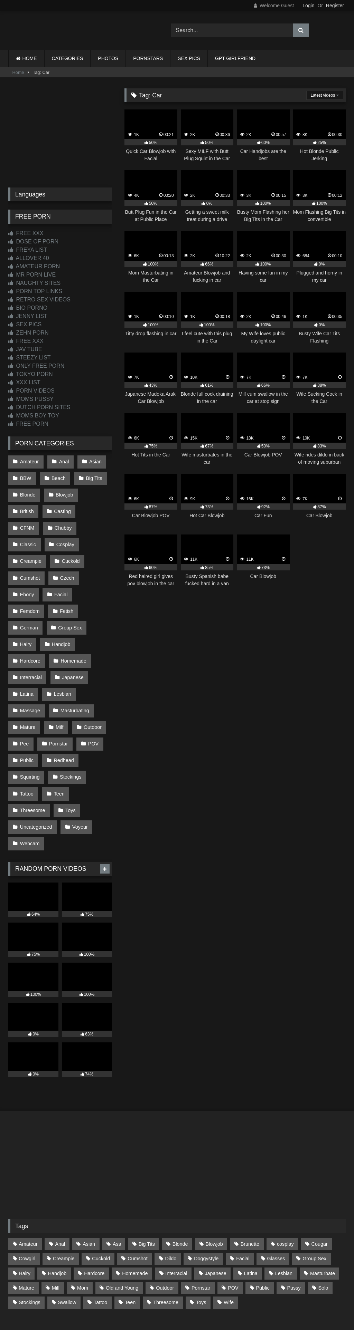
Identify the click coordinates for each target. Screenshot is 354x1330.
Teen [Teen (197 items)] (130, 1240)
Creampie (67, 534)
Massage (30, 665)
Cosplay (29, 534)
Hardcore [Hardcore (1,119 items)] (94, 1211)
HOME (29, 58)
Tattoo (26, 738)
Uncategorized (36, 768)
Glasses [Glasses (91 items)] (276, 1196)
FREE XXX (26, 233)
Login (308, 5)
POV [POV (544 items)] (233, 1225)
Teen (57, 738)
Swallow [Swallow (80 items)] (67, 1240)
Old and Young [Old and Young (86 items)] (122, 1225)
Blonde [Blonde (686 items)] (180, 1181)
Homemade (72, 622)
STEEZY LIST (29, 357)
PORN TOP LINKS (35, 291)
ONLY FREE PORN (36, 366)
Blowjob (63, 490)
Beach (57, 476)
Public (26, 709)
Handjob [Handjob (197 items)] (57, 1211)
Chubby (28, 519)
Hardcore (30, 622)
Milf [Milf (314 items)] (55, 1225)
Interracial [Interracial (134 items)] (176, 1211)
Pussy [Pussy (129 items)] (293, 1225)
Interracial (30, 636)
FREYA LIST (27, 250)
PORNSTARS (148, 58)
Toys (69, 753)
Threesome (32, 753)
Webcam (29, 782)
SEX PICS (189, 58)
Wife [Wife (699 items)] (229, 1240)
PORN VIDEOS (31, 391)
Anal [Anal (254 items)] (60, 1181)
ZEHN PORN (28, 333)
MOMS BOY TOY (33, 415)
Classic (64, 519)
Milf (58, 680)
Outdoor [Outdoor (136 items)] (165, 1225)
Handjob (59, 607)
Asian (92, 461)
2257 (167, 1292)
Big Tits (91, 476)
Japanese (71, 636)
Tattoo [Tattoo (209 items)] (100, 1240)
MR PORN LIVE (32, 275)
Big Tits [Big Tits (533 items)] (147, 1181)
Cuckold (29, 548)
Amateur (29, 461)
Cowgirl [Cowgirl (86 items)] (27, 1196)
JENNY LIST (27, 316)
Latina (26, 651)
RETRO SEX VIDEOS (39, 299)
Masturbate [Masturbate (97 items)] (322, 1211)
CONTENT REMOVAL (212, 1292)
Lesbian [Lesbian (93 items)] (283, 1211)
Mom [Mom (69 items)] (82, 1225)
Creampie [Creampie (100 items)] (63, 1196)
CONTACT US (132, 1292)
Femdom (29, 578)
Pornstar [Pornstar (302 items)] (201, 1225)
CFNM (95, 505)
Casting (61, 505)
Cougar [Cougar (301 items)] (319, 1181)
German (29, 592)
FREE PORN (28, 424)
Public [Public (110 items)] (262, 1225)
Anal (62, 461)
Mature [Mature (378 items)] (26, 1225)
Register (335, 5)
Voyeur (78, 768)
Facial (92, 563)
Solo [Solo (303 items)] (323, 1225)
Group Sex (69, 592)
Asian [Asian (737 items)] (89, 1181)
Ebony (60, 563)
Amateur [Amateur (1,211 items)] (28, 1181)
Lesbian (60, 651)
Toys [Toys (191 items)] (201, 1240)
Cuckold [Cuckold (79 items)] (101, 1196)
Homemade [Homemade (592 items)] (135, 1211)
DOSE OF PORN (33, 241)
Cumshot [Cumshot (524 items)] (138, 1196)
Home (18, 72)
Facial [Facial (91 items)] (242, 1196)
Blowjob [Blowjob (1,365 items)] (214, 1181)
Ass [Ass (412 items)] (117, 1181)
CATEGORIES (67, 58)
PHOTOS (108, 58)
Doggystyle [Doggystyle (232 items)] (206, 1196)
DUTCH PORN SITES (39, 407)
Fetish (65, 578)
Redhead (62, 709)
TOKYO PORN (30, 374)
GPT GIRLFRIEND (235, 58)
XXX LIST (24, 382)
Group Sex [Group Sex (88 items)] (314, 1196)
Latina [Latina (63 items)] (251, 1211)
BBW (25, 476)
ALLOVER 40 (28, 258)
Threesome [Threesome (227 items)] (165, 1240)
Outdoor (90, 680)
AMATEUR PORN (34, 266)
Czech (27, 563)
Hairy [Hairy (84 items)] (24, 1211)
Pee (24, 694)
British (27, 505)
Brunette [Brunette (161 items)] (250, 1181)
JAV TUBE (25, 349)
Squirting (29, 724)
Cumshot (67, 548)
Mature (27, 680)
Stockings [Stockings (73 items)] (29, 1240)
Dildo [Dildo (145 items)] (171, 1196)
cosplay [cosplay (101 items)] (285, 1181)
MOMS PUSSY (31, 399)
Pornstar (57, 694)
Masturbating (73, 665)
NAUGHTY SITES (34, 283)
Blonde (27, 490)
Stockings (69, 724)
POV (90, 694)
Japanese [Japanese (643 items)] (215, 1211)
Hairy (25, 607)
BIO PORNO (27, 308)
